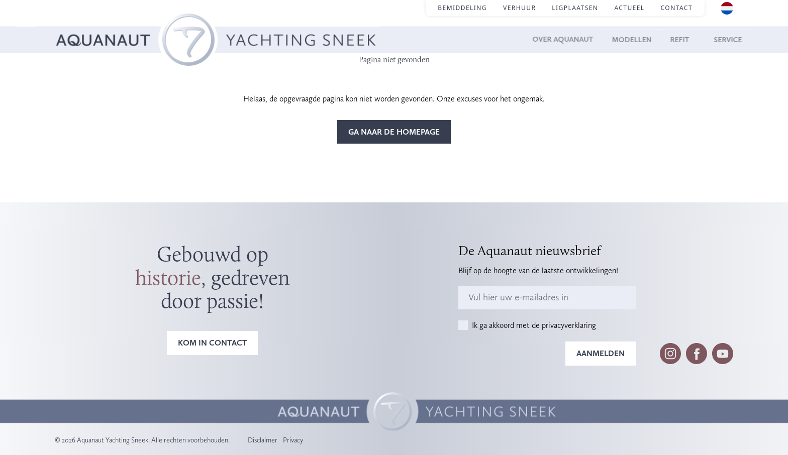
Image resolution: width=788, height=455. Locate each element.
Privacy (293, 440)
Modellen (619, 39)
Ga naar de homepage (394, 132)
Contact (677, 8)
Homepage (74, 25)
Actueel (629, 8)
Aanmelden (600, 353)
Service (717, 39)
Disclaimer (262, 440)
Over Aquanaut (544, 39)
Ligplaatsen (575, 8)
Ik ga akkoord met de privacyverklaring (534, 325)
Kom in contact (212, 343)
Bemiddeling (462, 8)
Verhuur (519, 8)
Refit (671, 39)
